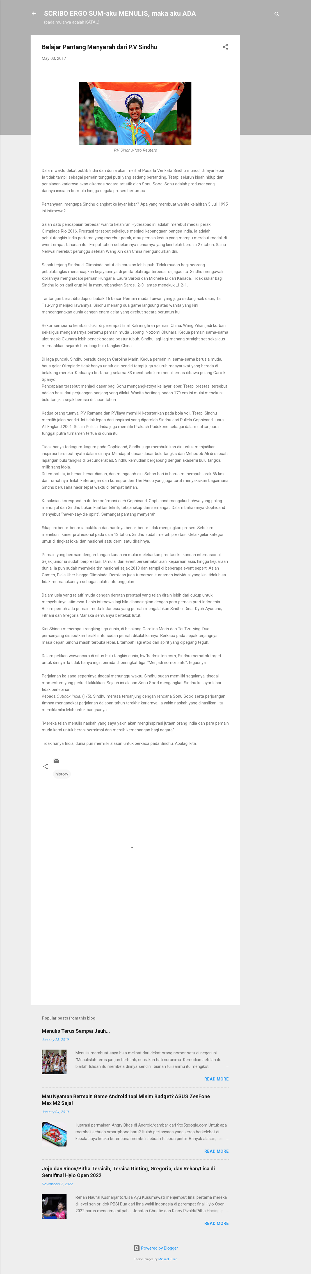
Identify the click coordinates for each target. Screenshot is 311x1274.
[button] (225, 48)
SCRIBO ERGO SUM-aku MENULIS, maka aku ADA (120, 13)
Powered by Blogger (155, 1248)
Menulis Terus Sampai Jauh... (76, 1031)
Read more (216, 1079)
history (62, 774)
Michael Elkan (167, 1259)
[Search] (277, 15)
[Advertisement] (262, 119)
